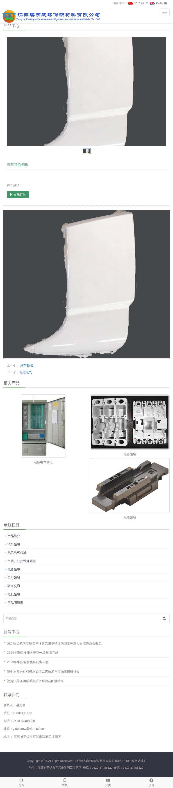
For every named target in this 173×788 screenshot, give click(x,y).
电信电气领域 (43, 462)
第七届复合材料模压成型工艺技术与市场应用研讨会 (43, 671)
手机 (64, 782)
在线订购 (17, 194)
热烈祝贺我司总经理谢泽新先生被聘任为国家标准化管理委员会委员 (54, 643)
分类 (108, 782)
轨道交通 (13, 586)
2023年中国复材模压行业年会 (28, 662)
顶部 (151, 782)
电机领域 (13, 594)
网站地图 (140, 761)
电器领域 (129, 454)
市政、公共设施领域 (21, 561)
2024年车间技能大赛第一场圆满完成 (32, 652)
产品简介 (13, 536)
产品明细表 (15, 602)
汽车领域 (26, 365)
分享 (21, 782)
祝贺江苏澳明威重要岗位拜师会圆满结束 (35, 681)
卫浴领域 (13, 577)
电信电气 (25, 372)
